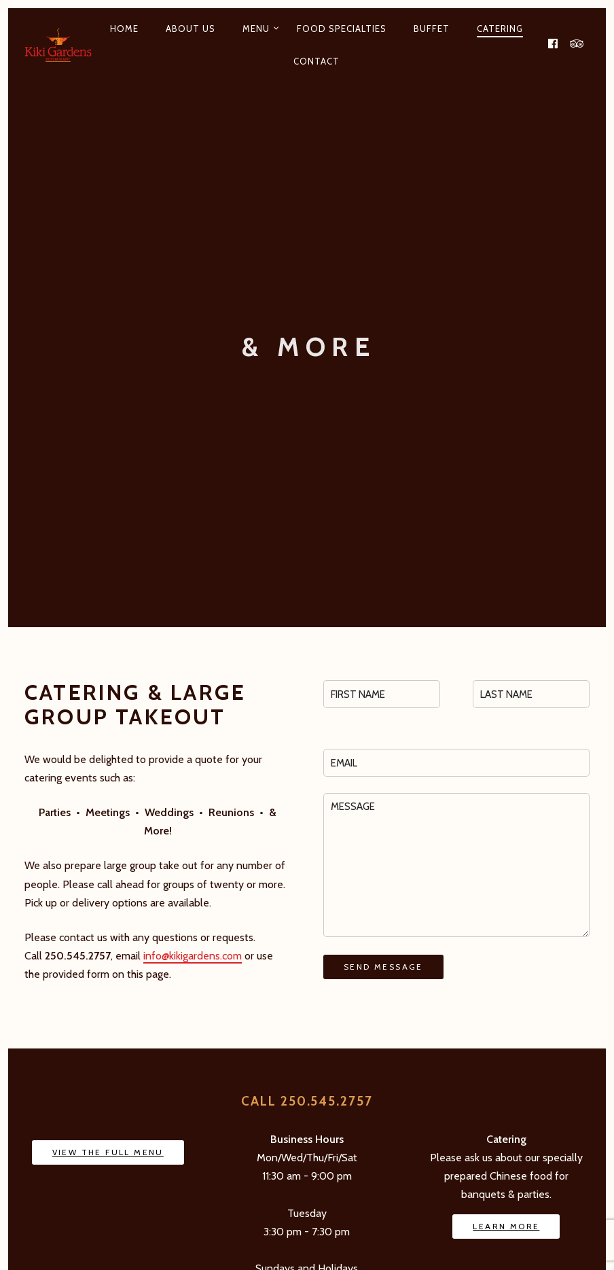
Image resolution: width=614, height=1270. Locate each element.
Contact (316, 61)
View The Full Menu (108, 1152)
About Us (190, 28)
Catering (500, 28)
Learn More (506, 1226)
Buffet (432, 28)
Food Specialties (341, 28)
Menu (256, 28)
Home (124, 28)
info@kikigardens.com (192, 955)
